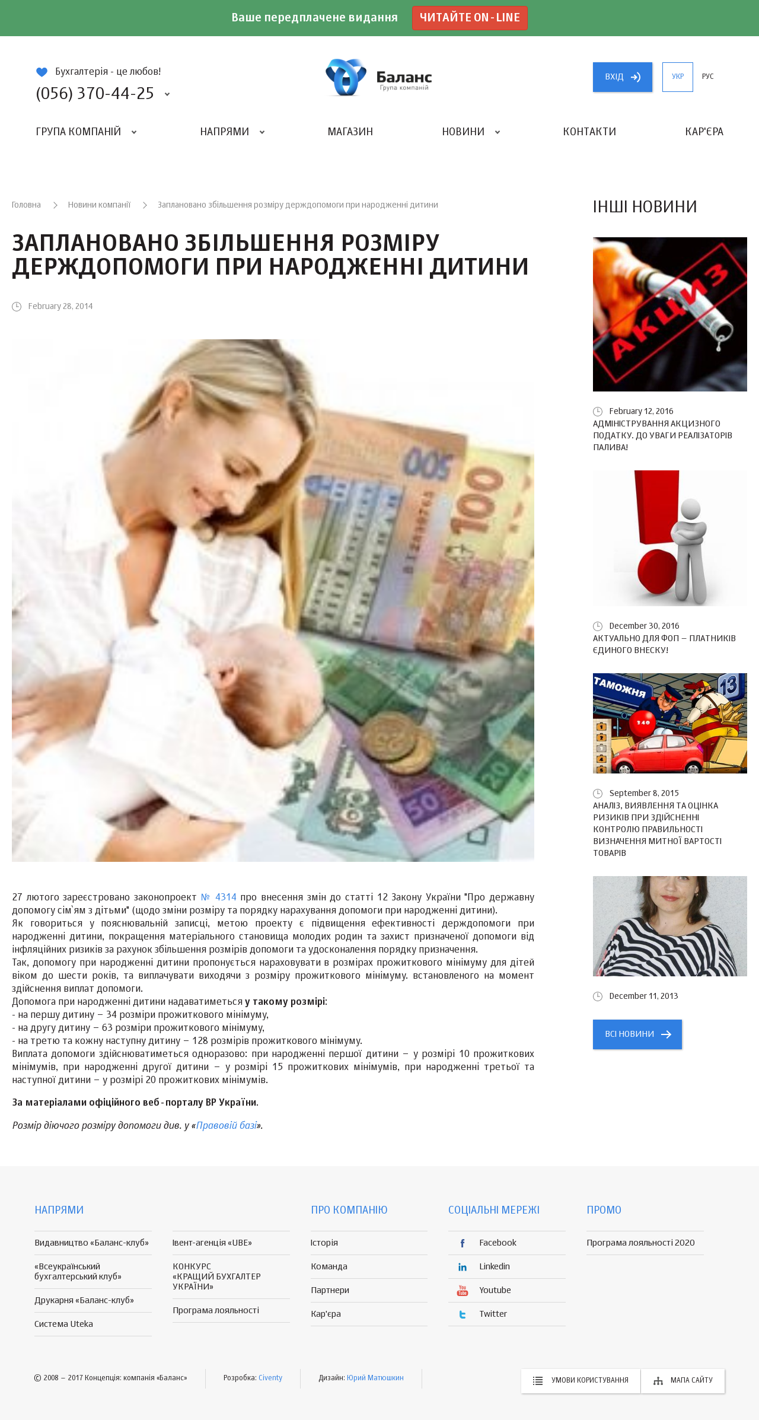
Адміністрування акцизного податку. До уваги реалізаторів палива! (662, 435)
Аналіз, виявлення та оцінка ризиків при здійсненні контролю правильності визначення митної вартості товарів (657, 829)
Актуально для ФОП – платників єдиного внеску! (664, 644)
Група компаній (78, 132)
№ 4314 (219, 898)
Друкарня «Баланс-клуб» (84, 1300)
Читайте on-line (470, 18)
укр (678, 77)
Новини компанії (99, 205)
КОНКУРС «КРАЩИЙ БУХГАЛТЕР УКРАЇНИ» (217, 1276)
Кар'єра (704, 132)
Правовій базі (226, 1125)
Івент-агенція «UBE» (212, 1242)
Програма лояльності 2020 (640, 1242)
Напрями (224, 132)
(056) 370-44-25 (95, 94)
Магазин (350, 132)
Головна (26, 205)
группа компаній (379, 77)
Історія (324, 1242)
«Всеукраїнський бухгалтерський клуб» (78, 1271)
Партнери (330, 1290)
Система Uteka (63, 1324)
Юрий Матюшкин (375, 1378)
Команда (329, 1266)
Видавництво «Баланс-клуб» (91, 1242)
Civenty (270, 1378)
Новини (463, 132)
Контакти (589, 132)
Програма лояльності (216, 1310)
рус (708, 77)
